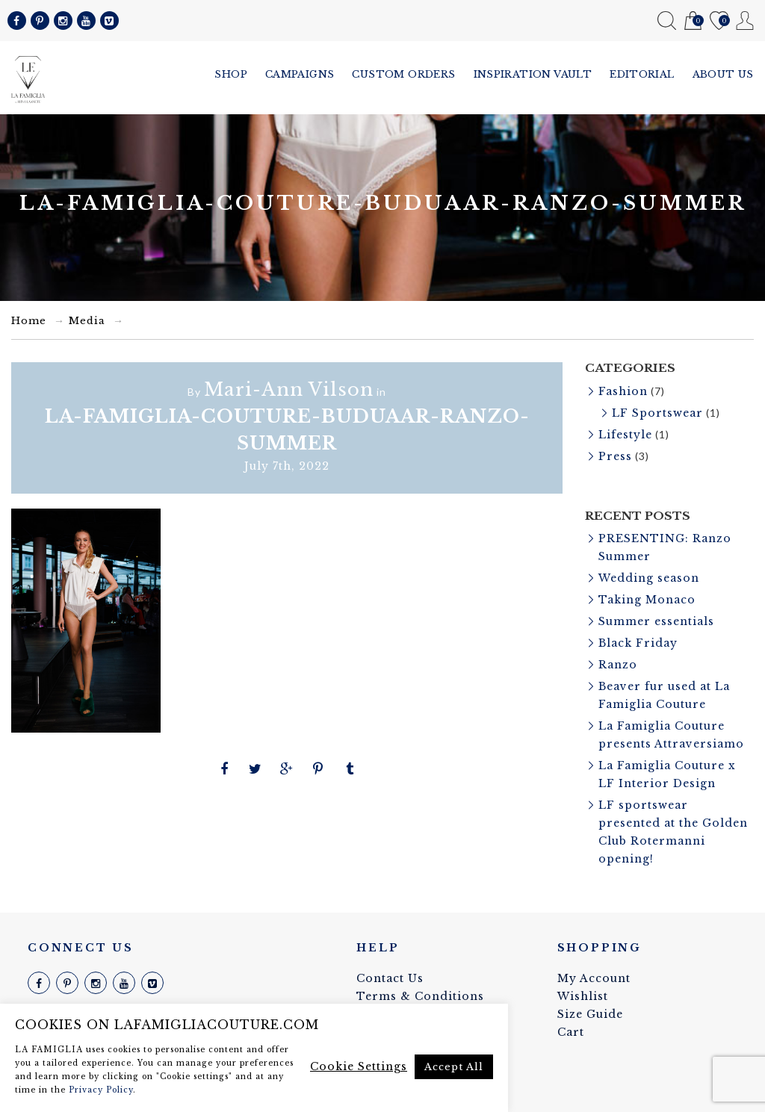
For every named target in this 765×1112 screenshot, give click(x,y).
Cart (693, 21)
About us (723, 74)
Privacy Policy (101, 1090)
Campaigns (300, 74)
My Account (745, 20)
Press (615, 456)
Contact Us (390, 978)
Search (666, 20)
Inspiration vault (533, 74)
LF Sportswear (657, 413)
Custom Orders (403, 74)
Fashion (623, 391)
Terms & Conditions (420, 996)
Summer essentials (656, 621)
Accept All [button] (453, 1066)
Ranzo (617, 664)
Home (28, 320)
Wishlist (719, 21)
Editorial (642, 74)
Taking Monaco (647, 599)
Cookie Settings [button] (358, 1066)
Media (87, 320)
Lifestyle (625, 434)
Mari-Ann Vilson (289, 389)
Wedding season (648, 578)
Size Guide (590, 1014)
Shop (230, 74)
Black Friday (638, 643)
